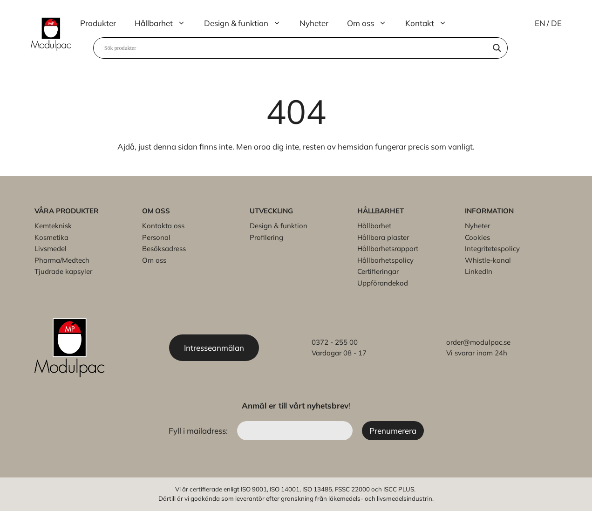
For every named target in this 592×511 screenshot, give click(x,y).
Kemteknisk (53, 225)
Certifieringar (378, 271)
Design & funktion (247, 23)
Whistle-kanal (488, 260)
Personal (156, 237)
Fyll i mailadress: (199, 431)
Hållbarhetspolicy (385, 260)
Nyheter (313, 23)
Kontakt (430, 23)
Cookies (477, 237)
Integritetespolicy (492, 248)
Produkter (98, 23)
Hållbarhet (165, 23)
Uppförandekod (382, 283)
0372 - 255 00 (335, 342)
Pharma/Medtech (61, 260)
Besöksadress (164, 248)
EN (540, 23)
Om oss (371, 23)
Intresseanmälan (214, 348)
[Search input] (296, 48)
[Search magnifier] (497, 48)
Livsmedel (50, 248)
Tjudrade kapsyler (63, 271)
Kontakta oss (163, 225)
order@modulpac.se (478, 342)
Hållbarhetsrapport (387, 248)
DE (556, 23)
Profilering (266, 237)
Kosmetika (51, 237)
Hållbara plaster (383, 237)
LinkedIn (478, 271)
